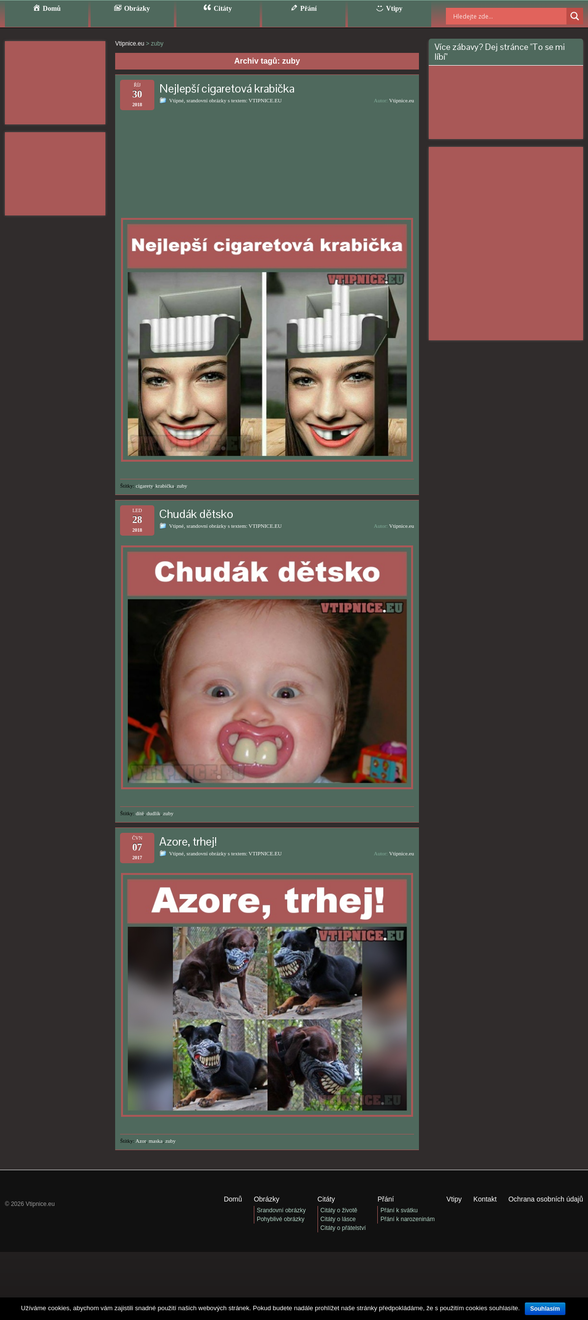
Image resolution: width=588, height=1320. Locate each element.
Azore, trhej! (188, 841)
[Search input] (497, 16)
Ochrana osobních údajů (545, 1199)
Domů (233, 1199)
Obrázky (266, 1199)
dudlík (153, 813)
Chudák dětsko (196, 513)
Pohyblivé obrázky (280, 1219)
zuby (182, 486)
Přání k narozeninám (407, 1219)
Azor (141, 1141)
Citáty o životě (338, 1210)
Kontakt (484, 1199)
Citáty (326, 1199)
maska (156, 1141)
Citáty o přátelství (343, 1228)
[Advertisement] (55, 82)
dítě (140, 813)
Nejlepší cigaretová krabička (226, 88)
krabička (164, 486)
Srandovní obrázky (281, 1210)
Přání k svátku (398, 1210)
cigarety (144, 486)
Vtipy (454, 1199)
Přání (385, 1199)
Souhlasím (545, 1308)
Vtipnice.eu (401, 100)
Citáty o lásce (338, 1219)
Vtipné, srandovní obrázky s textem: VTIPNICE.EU (225, 100)
